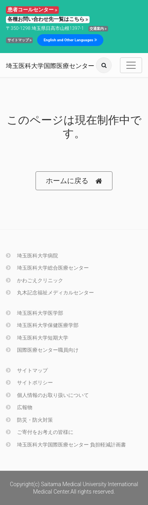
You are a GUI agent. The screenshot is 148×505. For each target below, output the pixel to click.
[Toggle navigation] (131, 65)
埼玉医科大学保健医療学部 (42, 325)
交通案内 (98, 29)
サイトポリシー (29, 383)
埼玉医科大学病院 (32, 256)
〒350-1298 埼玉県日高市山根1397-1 (45, 28)
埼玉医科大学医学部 (34, 313)
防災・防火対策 (29, 420)
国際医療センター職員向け (42, 350)
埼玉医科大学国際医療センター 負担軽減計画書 (66, 445)
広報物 (19, 407)
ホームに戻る (74, 181)
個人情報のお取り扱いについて (47, 395)
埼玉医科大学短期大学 (37, 338)
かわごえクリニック (34, 280)
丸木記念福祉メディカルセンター (50, 293)
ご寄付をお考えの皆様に (39, 432)
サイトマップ (19, 40)
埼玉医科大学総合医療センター (47, 268)
